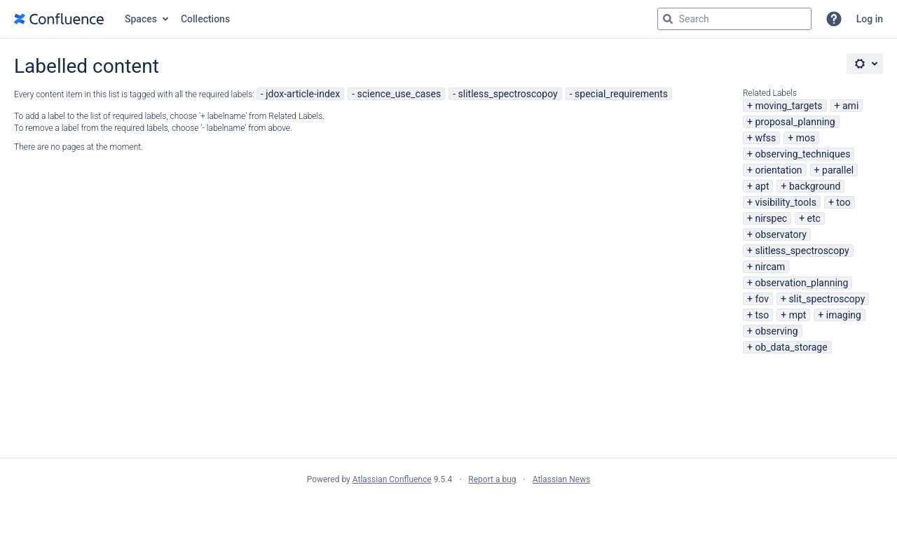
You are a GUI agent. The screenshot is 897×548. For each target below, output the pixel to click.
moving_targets (788, 105)
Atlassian (448, 510)
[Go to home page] (59, 19)
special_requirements (621, 93)
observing (776, 331)
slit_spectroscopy (826, 298)
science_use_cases (399, 93)
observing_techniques (802, 154)
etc (814, 218)
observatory (781, 234)
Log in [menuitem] (869, 18)
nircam (770, 266)
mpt (798, 315)
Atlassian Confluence (392, 479)
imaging (843, 315)
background (815, 186)
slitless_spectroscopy (802, 250)
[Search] (667, 18)
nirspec (771, 218)
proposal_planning (795, 121)
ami (850, 105)
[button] (834, 19)
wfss (765, 137)
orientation (778, 170)
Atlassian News (562, 479)
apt (762, 186)
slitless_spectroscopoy (508, 93)
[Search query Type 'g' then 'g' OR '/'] (734, 19)
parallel (838, 170)
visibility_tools (785, 202)
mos (806, 137)
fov (762, 298)
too (843, 202)
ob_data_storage (791, 347)
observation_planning (801, 282)
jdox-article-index (303, 93)
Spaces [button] (141, 18)
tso (762, 315)
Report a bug (492, 479)
